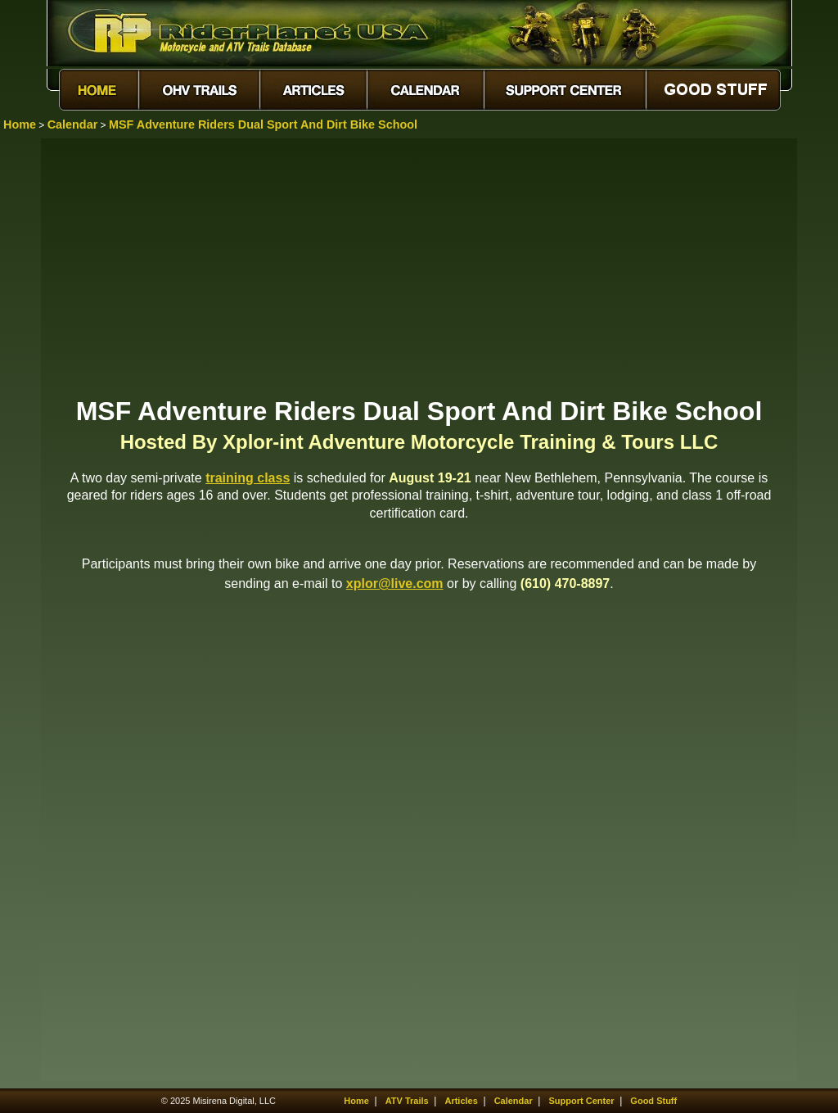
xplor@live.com (395, 583)
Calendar (72, 124)
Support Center (582, 1101)
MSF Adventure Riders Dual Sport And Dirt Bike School (263, 124)
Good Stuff (653, 1101)
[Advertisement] (419, 266)
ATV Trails (407, 1101)
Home (19, 124)
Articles (460, 1101)
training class (247, 478)
